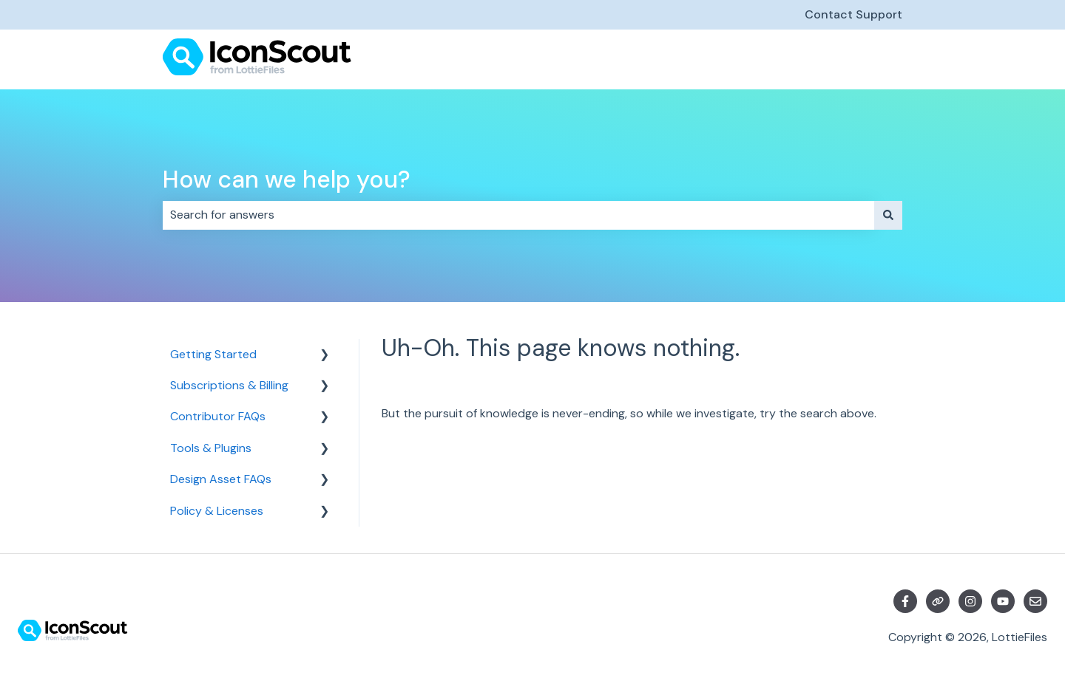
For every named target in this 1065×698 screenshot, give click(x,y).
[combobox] (518, 215)
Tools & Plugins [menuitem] (210, 448)
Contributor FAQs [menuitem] (218, 416)
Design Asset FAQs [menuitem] (220, 479)
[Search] (888, 215)
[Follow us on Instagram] (970, 601)
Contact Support (853, 14)
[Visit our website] (938, 601)
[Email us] (1035, 601)
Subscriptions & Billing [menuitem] (229, 385)
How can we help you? (286, 179)
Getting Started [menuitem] (213, 354)
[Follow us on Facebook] (905, 601)
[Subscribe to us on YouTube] (1003, 601)
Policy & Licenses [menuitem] (216, 511)
